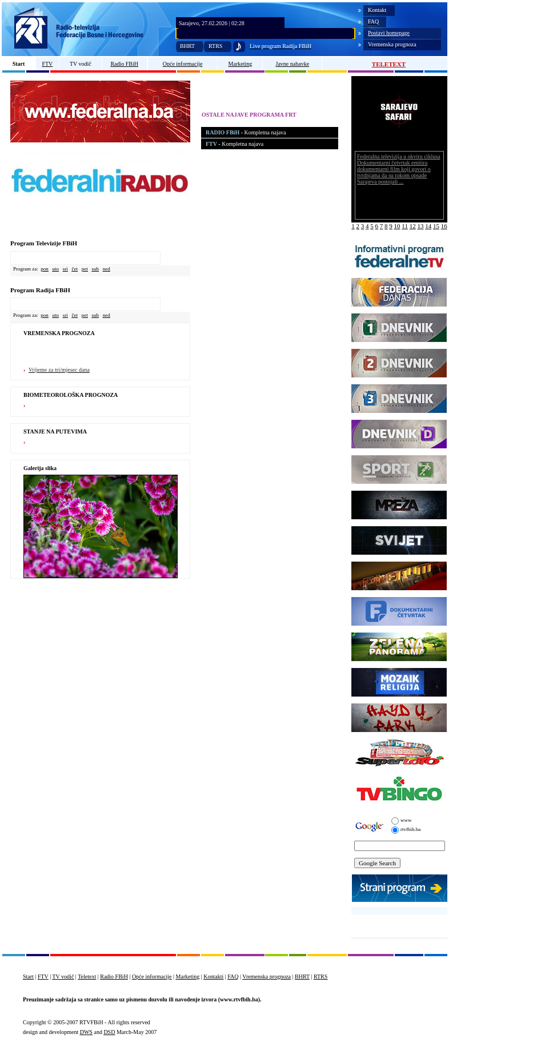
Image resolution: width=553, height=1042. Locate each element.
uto (55, 269)
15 (436, 225)
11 (405, 225)
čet (75, 269)
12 (413, 225)
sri (65, 269)
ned (106, 269)
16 (444, 225)
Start (19, 64)
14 (428, 225)
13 (420, 225)
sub (95, 269)
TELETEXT (389, 64)
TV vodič (80, 64)
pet (85, 269)
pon (45, 269)
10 (397, 225)
